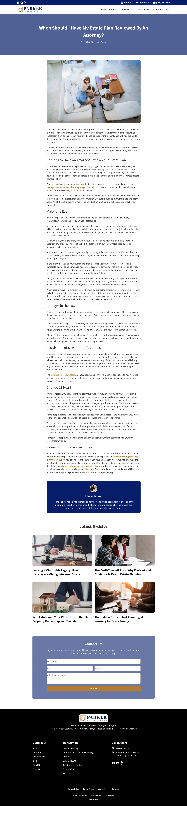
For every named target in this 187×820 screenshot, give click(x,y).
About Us (113, 9)
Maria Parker (101, 42)
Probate (67, 756)
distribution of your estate (63, 374)
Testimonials (158, 9)
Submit (93, 688)
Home (103, 9)
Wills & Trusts (69, 760)
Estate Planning (70, 748)
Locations (143, 9)
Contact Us (144, 2)
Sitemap (115, 789)
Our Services (127, 9)
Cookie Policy (103, 789)
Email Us (128, 2)
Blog (168, 9)
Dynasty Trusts (70, 769)
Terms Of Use (88, 789)
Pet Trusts (68, 773)
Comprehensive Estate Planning (78, 752)
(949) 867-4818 (163, 2)
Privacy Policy (73, 789)
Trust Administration (73, 765)
